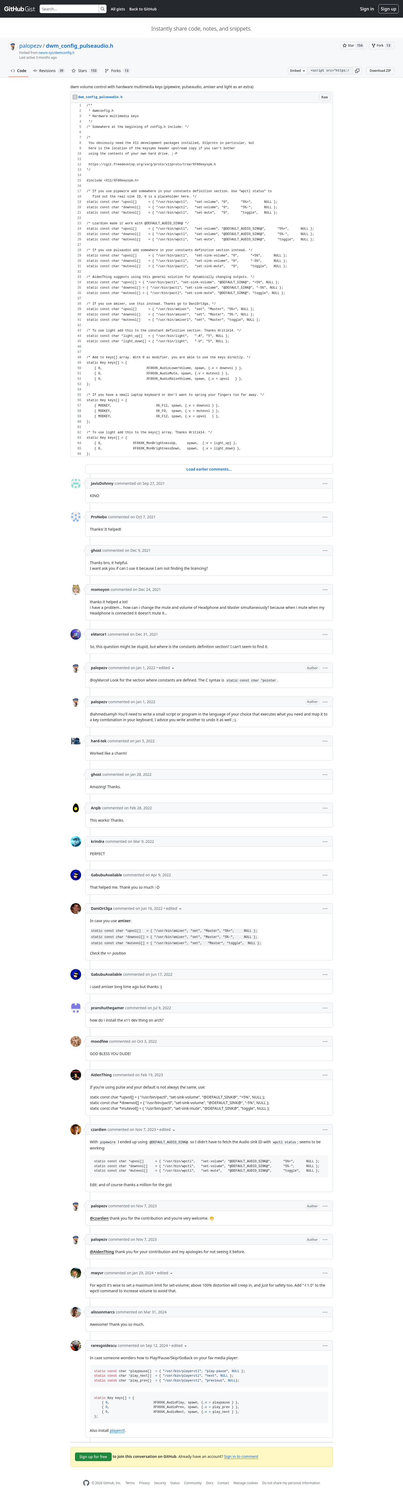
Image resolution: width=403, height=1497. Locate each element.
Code (19, 70)
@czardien (99, 1218)
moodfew (99, 1041)
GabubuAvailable (106, 874)
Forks (117, 70)
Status (175, 1483)
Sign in (367, 9)
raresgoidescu (104, 1345)
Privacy (144, 1483)
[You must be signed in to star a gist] (353, 45)
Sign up (388, 9)
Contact (223, 1483)
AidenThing (101, 1074)
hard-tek (99, 740)
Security (160, 1483)
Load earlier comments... (209, 469)
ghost (96, 550)
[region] (202, 280)
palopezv (30, 45)
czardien (99, 1129)
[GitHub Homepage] (86, 1483)
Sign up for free (93, 1456)
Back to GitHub (143, 9)
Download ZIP (380, 70)
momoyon (100, 589)
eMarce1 (99, 634)
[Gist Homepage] (19, 9)
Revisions (49, 70)
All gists (118, 9)
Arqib (96, 807)
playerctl (117, 1430)
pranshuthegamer (107, 1007)
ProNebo (99, 516)
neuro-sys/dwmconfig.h (56, 52)
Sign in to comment (241, 1456)
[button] (357, 71)
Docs (209, 1483)
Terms (130, 1483)
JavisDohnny (102, 483)
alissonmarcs (103, 1311)
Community (193, 1483)
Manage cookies (245, 1483)
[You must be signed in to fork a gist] (381, 45)
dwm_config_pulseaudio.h (79, 45)
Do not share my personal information (291, 1483)
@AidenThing (102, 1251)
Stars (84, 70)
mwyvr (97, 1272)
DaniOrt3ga (101, 908)
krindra (97, 841)
